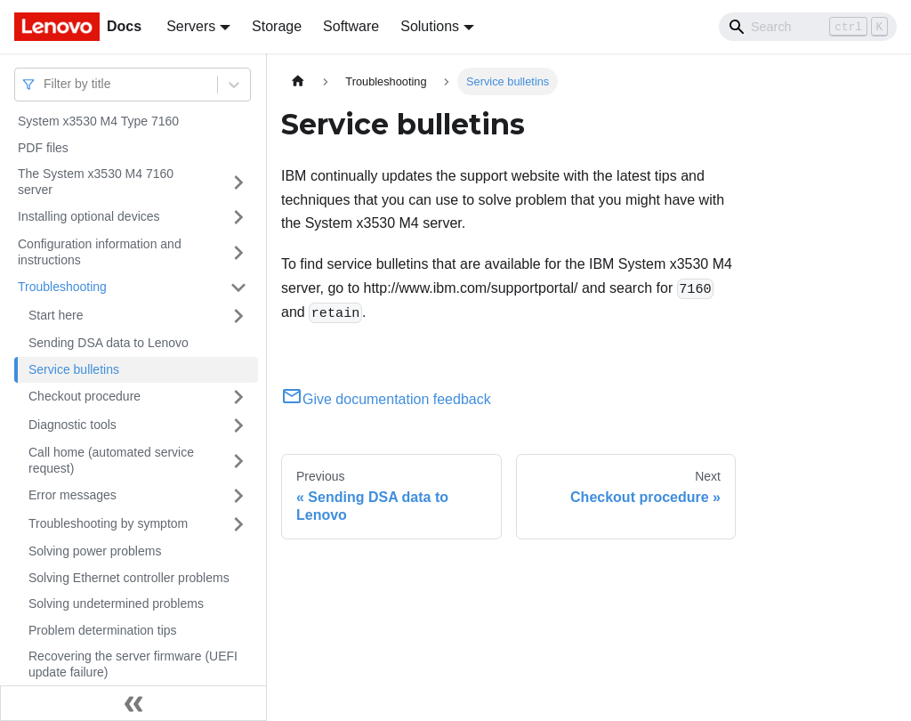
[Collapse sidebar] (133, 703)
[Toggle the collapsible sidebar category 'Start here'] (238, 316)
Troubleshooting (62, 286)
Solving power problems (94, 551)
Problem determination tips (102, 630)
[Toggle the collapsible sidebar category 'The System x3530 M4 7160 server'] (238, 182)
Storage (277, 26)
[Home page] (298, 81)
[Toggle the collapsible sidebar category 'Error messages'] (238, 496)
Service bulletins (73, 369)
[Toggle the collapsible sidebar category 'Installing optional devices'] (238, 217)
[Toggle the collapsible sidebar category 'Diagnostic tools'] (238, 425)
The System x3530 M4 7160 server (95, 181)
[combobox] (45, 84)
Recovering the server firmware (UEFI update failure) (133, 664)
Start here (55, 315)
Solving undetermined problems (116, 603)
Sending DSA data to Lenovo (108, 343)
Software (351, 26)
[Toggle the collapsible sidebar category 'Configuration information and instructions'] (238, 252)
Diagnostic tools (72, 424)
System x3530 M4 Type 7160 (98, 121)
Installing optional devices (89, 216)
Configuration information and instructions (99, 252)
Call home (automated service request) (111, 460)
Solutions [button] (429, 26)
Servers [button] (190, 26)
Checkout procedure (84, 396)
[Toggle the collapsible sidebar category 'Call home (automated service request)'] (238, 461)
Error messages (72, 495)
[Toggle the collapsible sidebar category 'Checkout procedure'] (238, 397)
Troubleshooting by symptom (108, 523)
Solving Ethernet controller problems (129, 578)
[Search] (808, 26)
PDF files (43, 148)
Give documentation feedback (386, 399)
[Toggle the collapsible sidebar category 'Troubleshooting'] (238, 287)
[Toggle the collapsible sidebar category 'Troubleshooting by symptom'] (238, 524)
